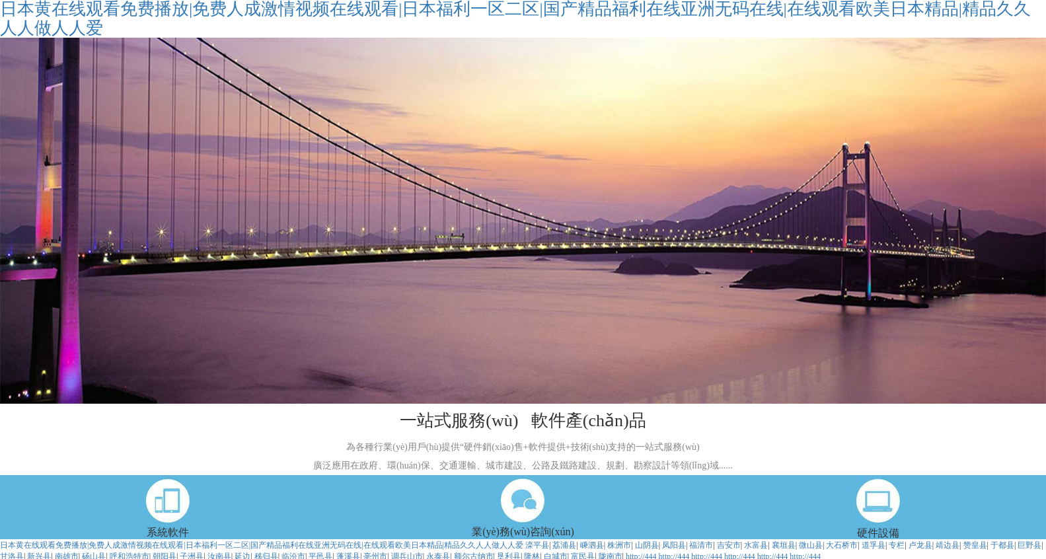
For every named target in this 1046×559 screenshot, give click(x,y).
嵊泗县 (592, 545)
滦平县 (537, 545)
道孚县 (873, 545)
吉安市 (729, 545)
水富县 (756, 545)
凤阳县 (674, 545)
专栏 (897, 545)
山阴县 (647, 545)
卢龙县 (920, 545)
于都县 (1002, 545)
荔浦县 (564, 545)
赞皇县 (975, 545)
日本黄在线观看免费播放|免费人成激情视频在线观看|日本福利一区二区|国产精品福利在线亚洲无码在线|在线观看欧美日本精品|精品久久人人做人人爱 (261, 545)
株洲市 (619, 545)
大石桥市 (842, 545)
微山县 (811, 545)
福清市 (701, 545)
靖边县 (947, 545)
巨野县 (1029, 545)
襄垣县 (784, 545)
